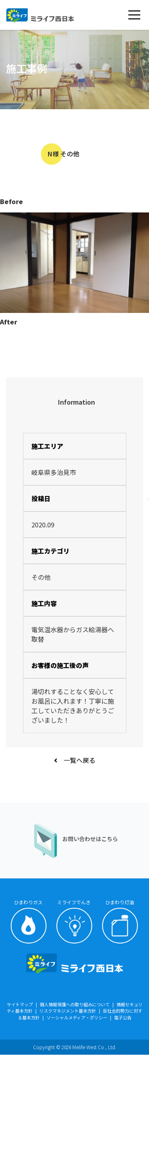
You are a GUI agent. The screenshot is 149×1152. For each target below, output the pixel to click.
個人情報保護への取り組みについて (75, 1101)
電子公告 (123, 1114)
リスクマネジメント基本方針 (67, 1108)
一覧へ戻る (74, 857)
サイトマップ (20, 1101)
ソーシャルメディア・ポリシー (76, 1114)
